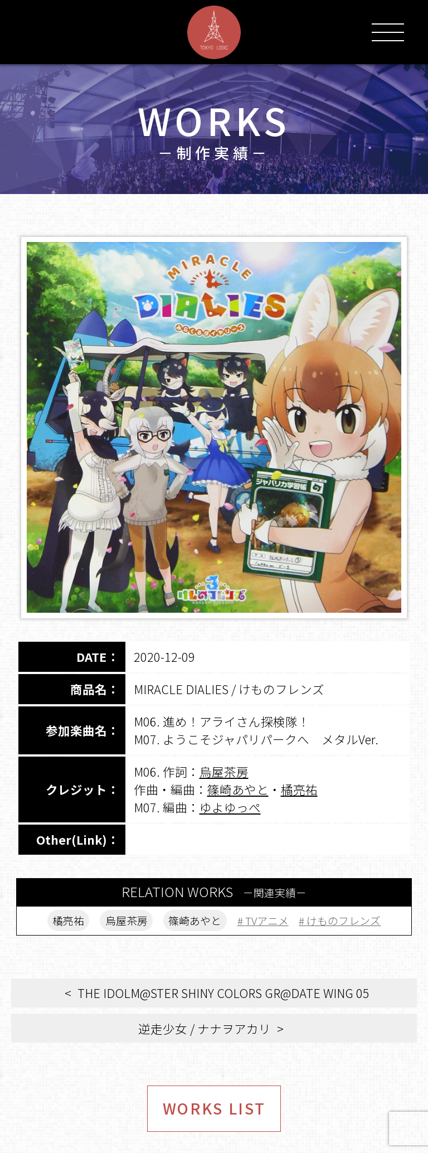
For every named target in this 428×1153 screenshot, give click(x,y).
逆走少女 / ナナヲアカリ (204, 1028)
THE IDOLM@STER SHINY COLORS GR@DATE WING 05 (223, 992)
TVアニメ (267, 920)
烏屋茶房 (224, 771)
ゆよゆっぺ (230, 807)
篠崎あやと (238, 789)
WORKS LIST (214, 1108)
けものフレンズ (344, 920)
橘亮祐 (299, 789)
